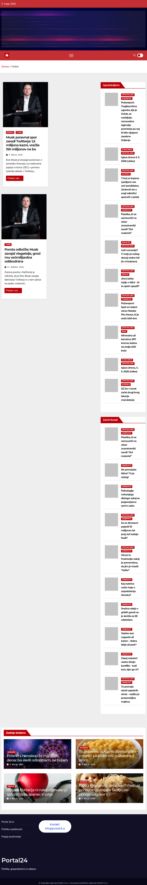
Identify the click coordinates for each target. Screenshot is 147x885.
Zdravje (125, 274)
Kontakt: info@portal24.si (55, 826)
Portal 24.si (8, 821)
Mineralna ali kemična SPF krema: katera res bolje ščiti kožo (129, 343)
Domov (5, 66)
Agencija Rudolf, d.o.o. (98, 883)
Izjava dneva (127, 149)
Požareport (127, 98)
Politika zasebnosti (12, 829)
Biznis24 (10, 132)
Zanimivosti (126, 210)
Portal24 (15, 860)
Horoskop (12, 752)
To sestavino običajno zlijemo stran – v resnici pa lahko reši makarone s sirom (108, 755)
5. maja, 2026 (16, 155)
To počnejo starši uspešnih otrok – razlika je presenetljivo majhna (130, 694)
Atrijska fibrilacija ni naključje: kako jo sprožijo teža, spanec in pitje (37, 792)
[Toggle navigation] (71, 55)
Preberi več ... (15, 178)
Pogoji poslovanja (11, 836)
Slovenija (126, 174)
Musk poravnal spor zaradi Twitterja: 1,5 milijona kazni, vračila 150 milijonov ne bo (22, 143)
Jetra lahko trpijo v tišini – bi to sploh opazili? (130, 282)
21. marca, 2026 (15, 267)
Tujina (19, 132)
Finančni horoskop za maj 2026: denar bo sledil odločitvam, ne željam (37, 758)
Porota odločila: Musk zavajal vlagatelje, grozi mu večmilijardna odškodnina (22, 255)
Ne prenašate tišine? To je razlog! (128, 473)
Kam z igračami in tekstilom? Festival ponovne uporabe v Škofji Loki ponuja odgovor (109, 789)
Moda (124, 331)
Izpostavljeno (128, 95)
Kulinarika (84, 748)
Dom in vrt (126, 242)
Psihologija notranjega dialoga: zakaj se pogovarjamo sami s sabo (130, 498)
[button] (134, 55)
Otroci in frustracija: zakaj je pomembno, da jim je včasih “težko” (130, 563)
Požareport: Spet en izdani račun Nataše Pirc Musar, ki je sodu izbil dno (130, 311)
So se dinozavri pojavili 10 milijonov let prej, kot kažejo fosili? (129, 530)
